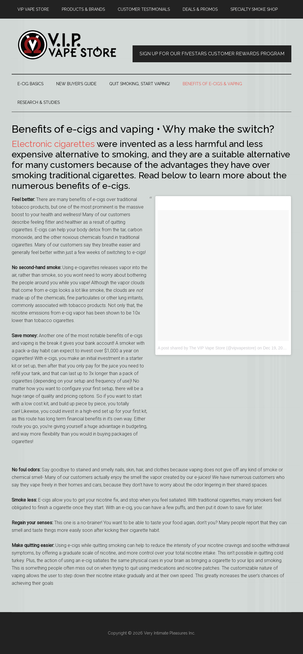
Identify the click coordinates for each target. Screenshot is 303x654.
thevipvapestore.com (67, 44)
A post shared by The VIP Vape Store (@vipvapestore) (207, 348)
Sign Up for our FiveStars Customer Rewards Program (212, 53)
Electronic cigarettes (53, 144)
